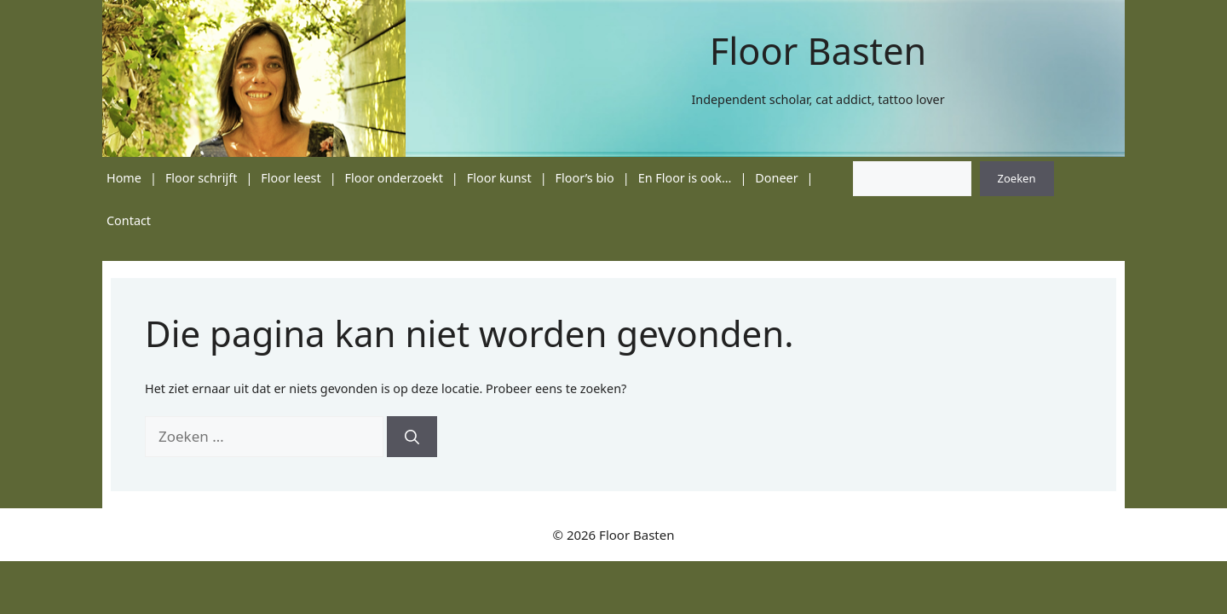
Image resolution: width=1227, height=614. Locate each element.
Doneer (776, 178)
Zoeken (1017, 178)
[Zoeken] (412, 436)
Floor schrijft (201, 178)
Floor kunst (499, 178)
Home (124, 178)
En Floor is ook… (685, 178)
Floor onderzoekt (394, 178)
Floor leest (290, 178)
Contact (129, 220)
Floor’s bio (585, 178)
